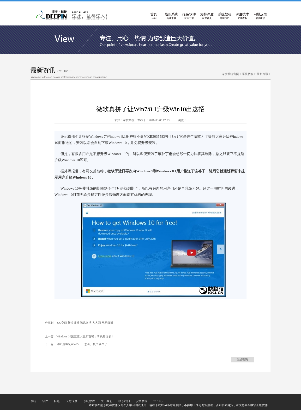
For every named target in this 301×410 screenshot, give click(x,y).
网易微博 (107, 322)
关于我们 (106, 401)
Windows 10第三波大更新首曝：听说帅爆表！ (85, 336)
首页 (154, 16)
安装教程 (141, 401)
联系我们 (124, 401)
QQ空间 (62, 322)
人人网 (96, 322)
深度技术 (242, 16)
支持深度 (207, 16)
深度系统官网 (230, 74)
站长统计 (159, 401)
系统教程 (225, 16)
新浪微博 (73, 322)
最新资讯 (262, 74)
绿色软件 (189, 16)
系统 (33, 401)
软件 (45, 401)
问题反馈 (260, 16)
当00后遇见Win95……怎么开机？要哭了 (81, 344)
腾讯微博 (85, 322)
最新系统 (171, 16)
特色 (57, 401)
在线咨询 (242, 359)
